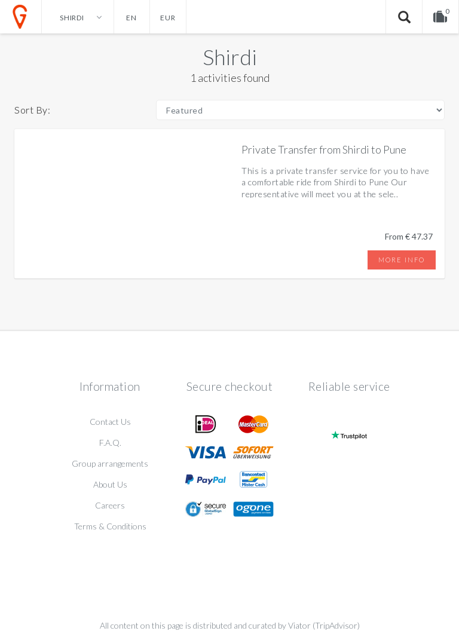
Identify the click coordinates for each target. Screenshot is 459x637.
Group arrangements (110, 463)
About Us (110, 484)
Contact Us (110, 421)
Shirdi (230, 57)
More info (401, 260)
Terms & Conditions (110, 526)
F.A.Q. (110, 442)
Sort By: (32, 109)
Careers (110, 505)
